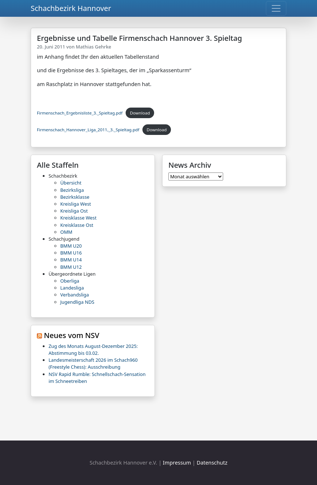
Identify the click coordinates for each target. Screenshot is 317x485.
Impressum (177, 462)
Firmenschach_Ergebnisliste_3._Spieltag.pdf (80, 113)
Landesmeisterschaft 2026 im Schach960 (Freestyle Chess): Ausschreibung (93, 363)
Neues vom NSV (71, 335)
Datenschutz (211, 462)
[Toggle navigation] (276, 8)
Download (140, 113)
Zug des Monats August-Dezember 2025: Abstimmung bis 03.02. (93, 349)
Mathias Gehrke (93, 46)
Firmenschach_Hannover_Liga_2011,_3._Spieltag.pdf (88, 129)
